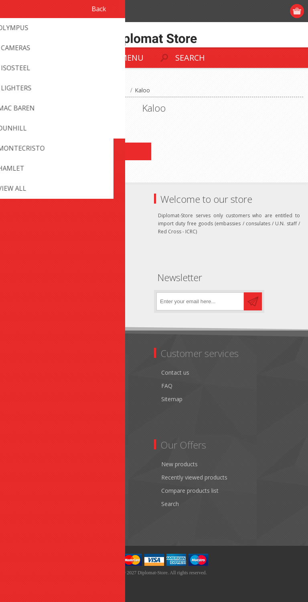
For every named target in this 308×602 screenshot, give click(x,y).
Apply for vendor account (44, 517)
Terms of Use (29, 399)
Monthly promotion (36, 372)
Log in (266, 11)
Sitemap (171, 399)
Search (170, 504)
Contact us (175, 372)
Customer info (30, 464)
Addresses (24, 477)
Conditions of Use (34, 412)
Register (251, 11)
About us (22, 425)
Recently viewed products (194, 477)
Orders (20, 490)
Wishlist (21, 504)
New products (179, 464)
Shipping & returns (35, 386)
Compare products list (190, 490)
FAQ (166, 386)
